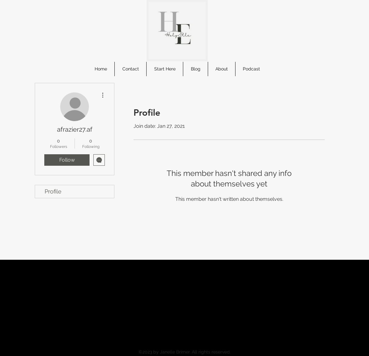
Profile (53, 191)
